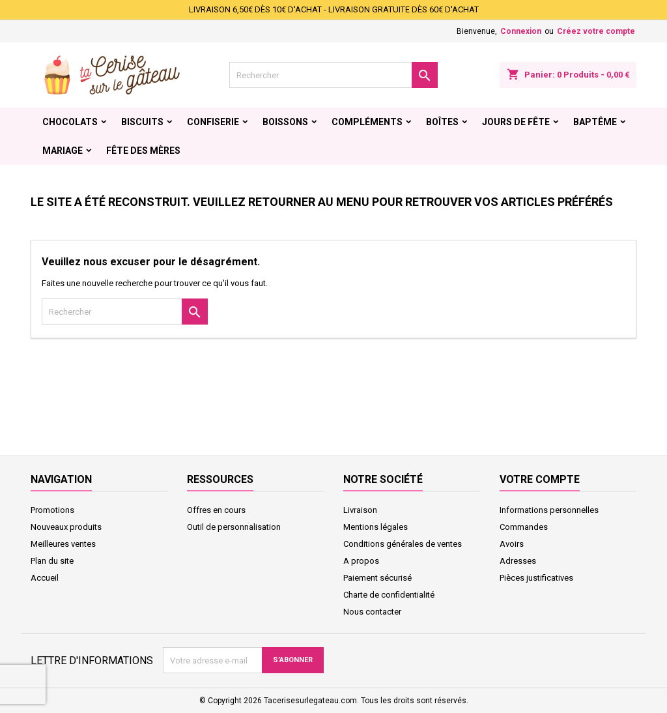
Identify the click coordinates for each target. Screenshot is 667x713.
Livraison (360, 510)
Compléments (367, 122)
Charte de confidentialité (388, 595)
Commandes (524, 527)
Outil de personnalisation (234, 527)
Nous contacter (372, 612)
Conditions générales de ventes (402, 544)
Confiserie (213, 122)
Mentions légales (375, 527)
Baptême (595, 122)
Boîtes (442, 122)
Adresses (518, 561)
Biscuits (142, 122)
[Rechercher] (333, 75)
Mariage (62, 150)
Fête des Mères (143, 150)
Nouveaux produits (66, 527)
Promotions (52, 510)
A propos (361, 561)
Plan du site (52, 561)
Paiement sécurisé (377, 578)
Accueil (45, 578)
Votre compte (540, 479)
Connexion (520, 31)
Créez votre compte (596, 31)
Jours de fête (516, 122)
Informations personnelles (549, 510)
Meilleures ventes (63, 544)
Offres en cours (216, 510)
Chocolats (70, 122)
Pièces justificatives (536, 578)
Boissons (285, 122)
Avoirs (512, 544)
